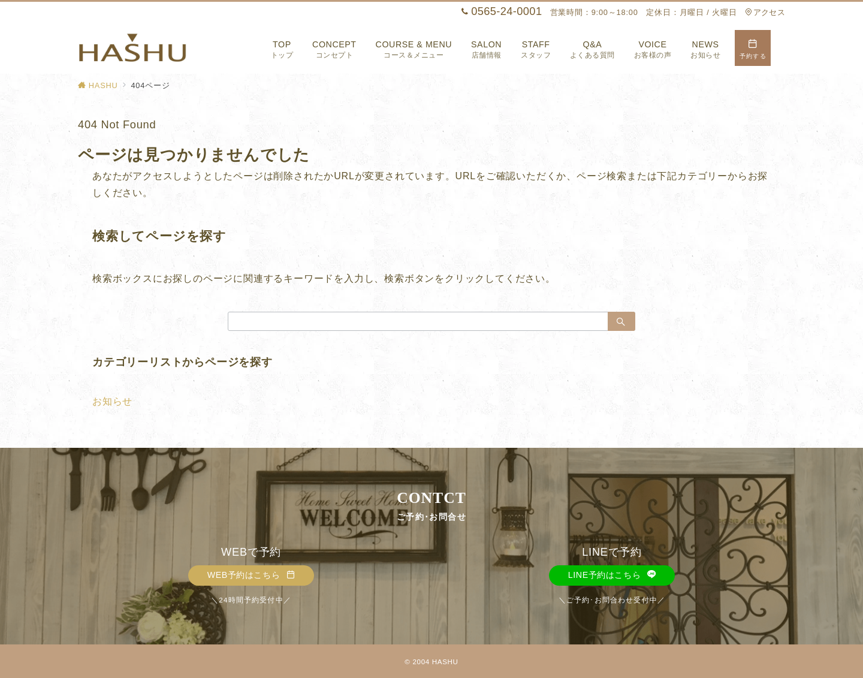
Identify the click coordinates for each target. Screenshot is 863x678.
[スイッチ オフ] (752, 48)
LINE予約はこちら (612, 575)
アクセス (765, 12)
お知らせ (112, 401)
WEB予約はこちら (251, 575)
